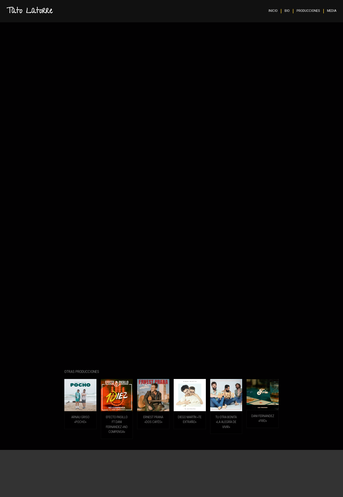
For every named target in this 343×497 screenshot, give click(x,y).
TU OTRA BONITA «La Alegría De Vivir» (226, 422)
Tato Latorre (29, 11)
